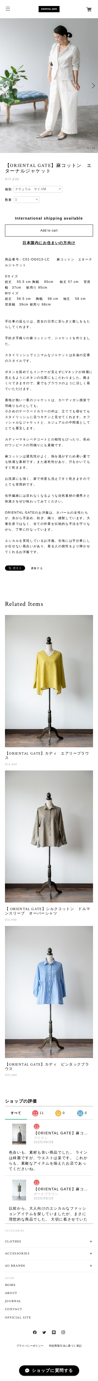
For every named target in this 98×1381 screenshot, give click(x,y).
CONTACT (13, 1309)
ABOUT (11, 1293)
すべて (16, 1113)
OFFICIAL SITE (18, 1318)
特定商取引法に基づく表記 (65, 1345)
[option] (49, 85)
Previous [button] (5, 85)
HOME (10, 1285)
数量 (8, 200)
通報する (37, 568)
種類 (8, 189)
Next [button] (93, 85)
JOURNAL (13, 1301)
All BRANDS (15, 1266)
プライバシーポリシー (30, 1345)
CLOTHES (13, 1241)
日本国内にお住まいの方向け (49, 243)
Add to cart (49, 230)
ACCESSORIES (17, 1253)
